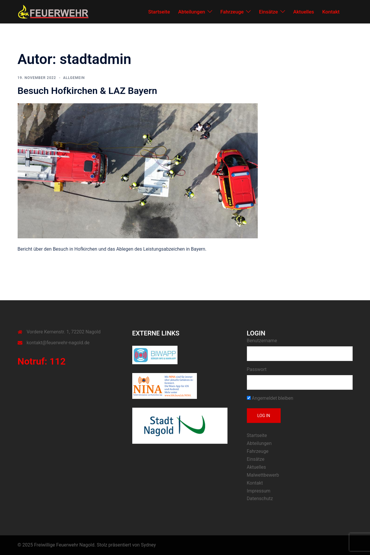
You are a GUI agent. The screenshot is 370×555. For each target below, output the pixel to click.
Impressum (259, 491)
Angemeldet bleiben (270, 398)
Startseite (159, 12)
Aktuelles (303, 12)
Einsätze (268, 12)
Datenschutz (260, 498)
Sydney (148, 545)
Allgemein (74, 78)
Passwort (257, 369)
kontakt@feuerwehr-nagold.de (58, 342)
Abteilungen (191, 12)
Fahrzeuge (232, 12)
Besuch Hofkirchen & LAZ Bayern (87, 90)
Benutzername (262, 340)
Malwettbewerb (263, 475)
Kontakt (331, 12)
